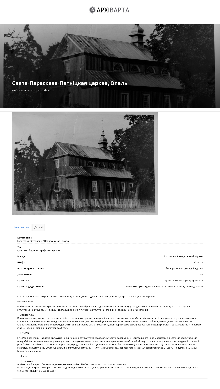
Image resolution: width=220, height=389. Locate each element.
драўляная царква (50, 250)
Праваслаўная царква (56, 241)
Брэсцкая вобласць (174, 256)
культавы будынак (27, 250)
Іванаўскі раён (195, 256)
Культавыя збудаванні (29, 241)
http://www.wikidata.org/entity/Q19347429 (183, 280)
